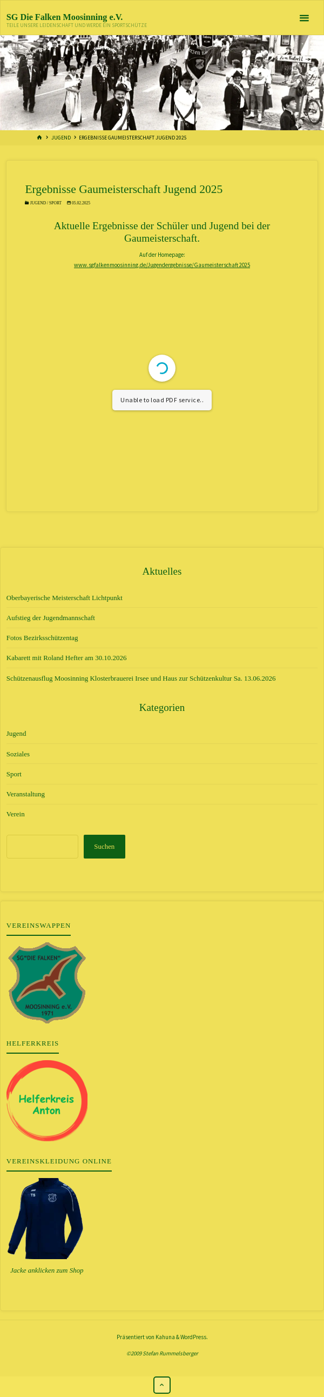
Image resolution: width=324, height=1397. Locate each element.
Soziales (18, 754)
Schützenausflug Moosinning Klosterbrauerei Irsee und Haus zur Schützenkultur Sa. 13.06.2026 (141, 678)
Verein (15, 814)
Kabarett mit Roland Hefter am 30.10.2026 (66, 658)
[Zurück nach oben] (162, 1385)
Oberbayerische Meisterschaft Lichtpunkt (64, 598)
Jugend (61, 137)
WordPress (193, 1337)
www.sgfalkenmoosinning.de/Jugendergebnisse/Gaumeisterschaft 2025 (162, 265)
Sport (55, 203)
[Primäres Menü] (304, 18)
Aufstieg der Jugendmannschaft (50, 618)
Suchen (104, 846)
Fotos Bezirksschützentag (42, 638)
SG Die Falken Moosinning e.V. (64, 17)
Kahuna (164, 1337)
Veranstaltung (25, 794)
